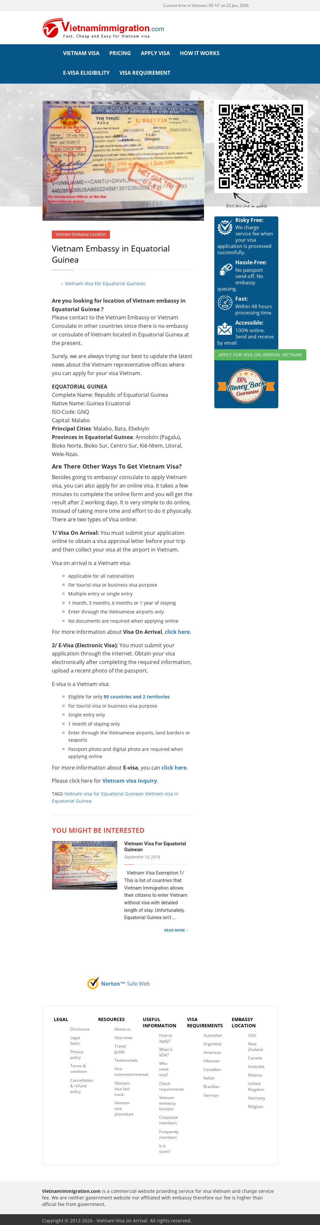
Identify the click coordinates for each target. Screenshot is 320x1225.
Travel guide (120, 1046)
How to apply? (165, 1035)
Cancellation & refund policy (81, 1083)
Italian (209, 1075)
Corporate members (168, 1117)
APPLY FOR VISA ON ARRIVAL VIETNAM (260, 352)
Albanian (211, 1058)
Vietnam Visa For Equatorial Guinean (155, 844)
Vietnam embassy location (167, 1100)
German (211, 1092)
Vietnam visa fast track (122, 1086)
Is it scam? (165, 1146)
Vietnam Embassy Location (81, 232)
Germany (256, 1095)
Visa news (124, 1035)
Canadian (212, 1067)
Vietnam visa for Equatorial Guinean (104, 791)
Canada (255, 1055)
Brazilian (211, 1084)
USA (252, 1032)
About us (123, 1026)
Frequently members (169, 1131)
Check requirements (171, 1083)
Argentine (212, 1041)
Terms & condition (78, 1066)
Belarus (255, 1072)
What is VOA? (166, 1049)
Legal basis (75, 1037)
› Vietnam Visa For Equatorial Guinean (103, 281)
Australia (256, 1064)
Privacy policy (76, 1052)
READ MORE (174, 927)
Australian (212, 1032)
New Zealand (255, 1044)
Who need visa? (163, 1066)
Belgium (255, 1104)
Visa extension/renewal (131, 1069)
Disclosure (80, 1026)
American (212, 1050)
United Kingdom (256, 1084)
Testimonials (126, 1058)
